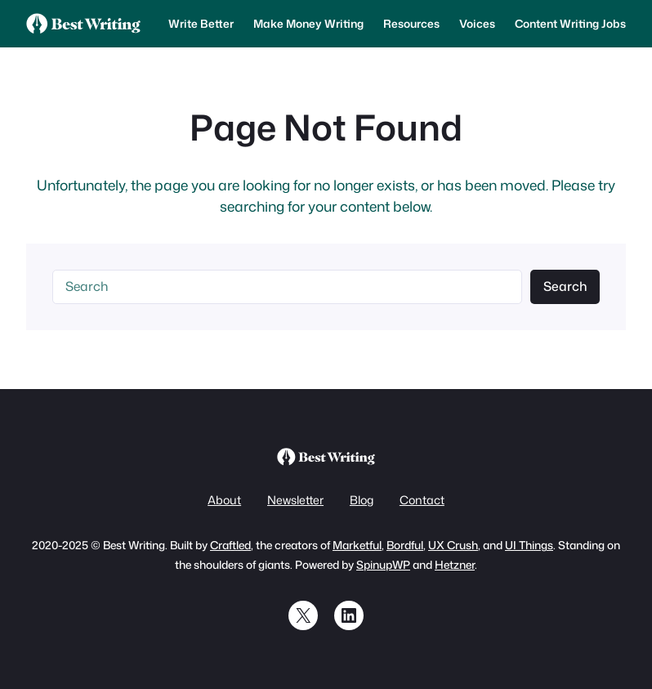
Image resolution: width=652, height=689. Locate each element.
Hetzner (455, 564)
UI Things (529, 545)
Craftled (230, 545)
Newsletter (295, 500)
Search (565, 286)
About (224, 500)
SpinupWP (383, 564)
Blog (361, 500)
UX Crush (453, 545)
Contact (422, 500)
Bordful (404, 545)
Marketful (357, 545)
